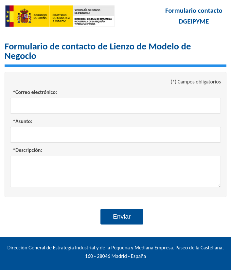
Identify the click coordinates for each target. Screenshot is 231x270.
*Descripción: (27, 150)
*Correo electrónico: (35, 92)
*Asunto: (22, 121)
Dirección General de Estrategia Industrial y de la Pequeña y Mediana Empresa (90, 247)
